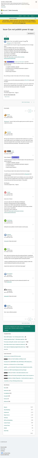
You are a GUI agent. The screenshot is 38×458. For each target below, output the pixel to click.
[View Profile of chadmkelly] (6, 380)
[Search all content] (22, 18)
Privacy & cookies (4, 446)
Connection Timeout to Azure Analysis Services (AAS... (22, 367)
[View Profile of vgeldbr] (5, 367)
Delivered (6, 401)
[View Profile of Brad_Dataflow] (9, 273)
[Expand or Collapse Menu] (1, 13)
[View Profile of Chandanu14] (6, 361)
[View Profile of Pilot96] (8, 114)
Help (28, 15)
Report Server (7, 96)
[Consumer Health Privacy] (19, 454)
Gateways (6, 417)
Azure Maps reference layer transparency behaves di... (15, 344)
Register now (23, 23)
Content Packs (7, 425)
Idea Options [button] (30, 33)
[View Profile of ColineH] (8, 192)
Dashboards (6, 412)
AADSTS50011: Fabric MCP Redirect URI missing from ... (22, 361)
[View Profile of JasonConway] (9, 220)
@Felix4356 (26, 80)
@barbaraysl (6, 121)
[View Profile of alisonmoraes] (6, 356)
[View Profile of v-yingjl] (12, 151)
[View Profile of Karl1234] (8, 305)
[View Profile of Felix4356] (9, 132)
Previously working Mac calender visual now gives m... (15, 341)
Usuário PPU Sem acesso (16, 356)
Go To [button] (32, 15)
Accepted (10, 61)
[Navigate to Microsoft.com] (4, 10)
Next (34, 433)
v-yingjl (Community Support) (19, 61)
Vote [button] (7, 38)
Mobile (5, 428)
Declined (6, 398)
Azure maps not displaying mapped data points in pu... (15, 346)
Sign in (24, 15)
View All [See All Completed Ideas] (6, 349)
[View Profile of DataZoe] (9, 378)
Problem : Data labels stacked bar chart (20, 372)
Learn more (3, 6)
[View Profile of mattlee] (9, 358)
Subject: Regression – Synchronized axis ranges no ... (23, 378)
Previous (29, 433)
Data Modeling (7, 409)
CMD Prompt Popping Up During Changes (17, 369)
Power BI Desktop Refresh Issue (16, 380)
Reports (5, 407)
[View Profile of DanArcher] (6, 364)
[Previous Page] (25, 111)
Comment (6, 330)
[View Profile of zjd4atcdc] (6, 369)
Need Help (6, 430)
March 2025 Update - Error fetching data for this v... (14, 336)
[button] (33, 119)
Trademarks (3, 450)
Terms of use (3, 448)
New (5, 387)
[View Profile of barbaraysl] (9, 42)
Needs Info (6, 390)
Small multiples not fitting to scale (19, 358)
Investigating (6, 393)
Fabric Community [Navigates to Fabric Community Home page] (13, 10)
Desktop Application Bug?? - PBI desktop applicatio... (14, 339)
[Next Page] (34, 111)
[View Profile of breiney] (8, 248)
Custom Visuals (7, 422)
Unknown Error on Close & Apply (16, 364)
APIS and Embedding (8, 420)
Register (20, 15)
